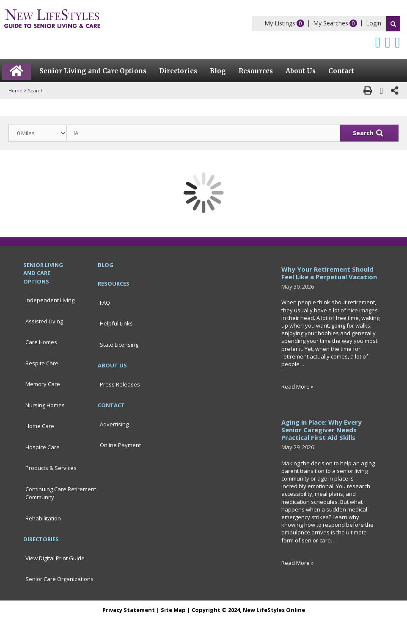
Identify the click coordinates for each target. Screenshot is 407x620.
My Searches (330, 23)
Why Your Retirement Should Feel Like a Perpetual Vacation (329, 273)
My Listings (279, 23)
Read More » (297, 386)
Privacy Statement (128, 610)
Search (393, 23)
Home (15, 90)
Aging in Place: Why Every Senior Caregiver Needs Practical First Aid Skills (321, 430)
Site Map (173, 610)
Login (373, 23)
